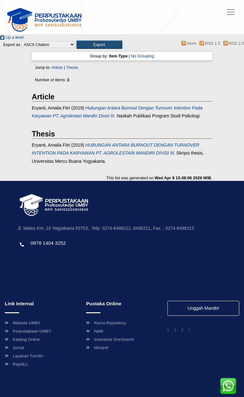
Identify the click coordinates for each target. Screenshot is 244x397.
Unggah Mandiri (203, 308)
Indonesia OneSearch (110, 339)
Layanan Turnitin (24, 356)
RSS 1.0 (208, 43)
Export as (11, 44)
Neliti (94, 331)
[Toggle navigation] (230, 12)
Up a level (12, 37)
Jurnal (14, 347)
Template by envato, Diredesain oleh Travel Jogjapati (65, 256)
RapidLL (16, 364)
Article (57, 67)
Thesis (72, 67)
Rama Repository (106, 323)
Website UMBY (23, 323)
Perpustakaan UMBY (28, 331)
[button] (99, 44)
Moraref (97, 347)
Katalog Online (22, 339)
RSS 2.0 (232, 43)
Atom (188, 43)
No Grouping (142, 56)
